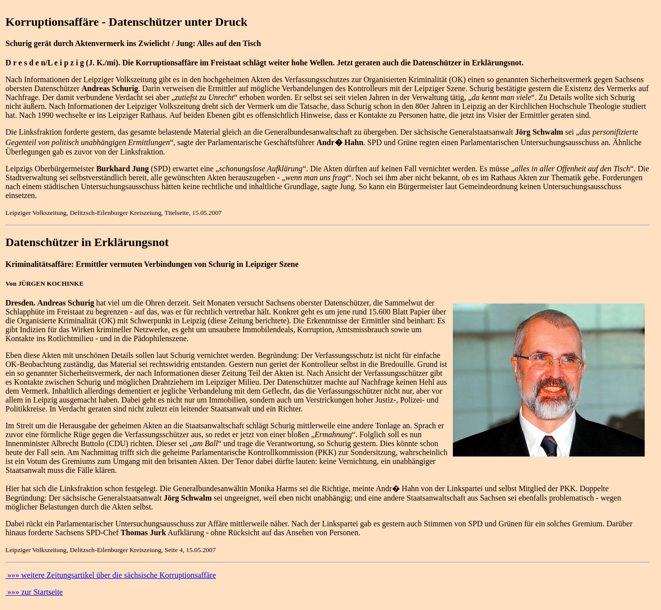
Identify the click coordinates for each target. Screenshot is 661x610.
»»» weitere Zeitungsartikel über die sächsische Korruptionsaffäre (110, 575)
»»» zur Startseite (34, 592)
